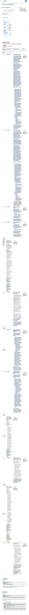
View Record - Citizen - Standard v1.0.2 (11, 3)
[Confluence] (5, 1)
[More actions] (26, 3)
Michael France (6, 10)
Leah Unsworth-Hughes (11, 10)
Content (3, 3)
